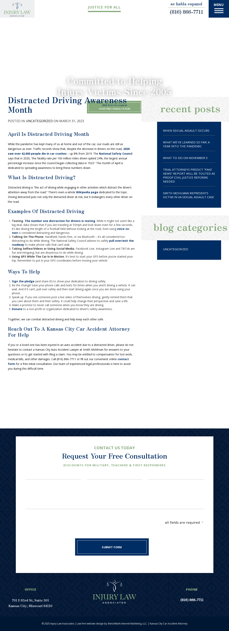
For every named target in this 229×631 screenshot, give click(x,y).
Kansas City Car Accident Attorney (169, 623)
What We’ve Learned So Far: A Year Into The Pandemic (186, 144)
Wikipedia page (87, 192)
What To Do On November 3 (185, 158)
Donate (17, 309)
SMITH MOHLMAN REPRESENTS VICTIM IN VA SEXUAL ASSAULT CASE (188, 195)
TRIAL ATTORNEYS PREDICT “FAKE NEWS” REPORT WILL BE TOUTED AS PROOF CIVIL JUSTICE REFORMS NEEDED (189, 175)
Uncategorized (39, 121)
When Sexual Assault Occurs (186, 130)
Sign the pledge (23, 281)
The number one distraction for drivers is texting (60, 221)
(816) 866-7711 (186, 11)
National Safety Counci (115, 153)
